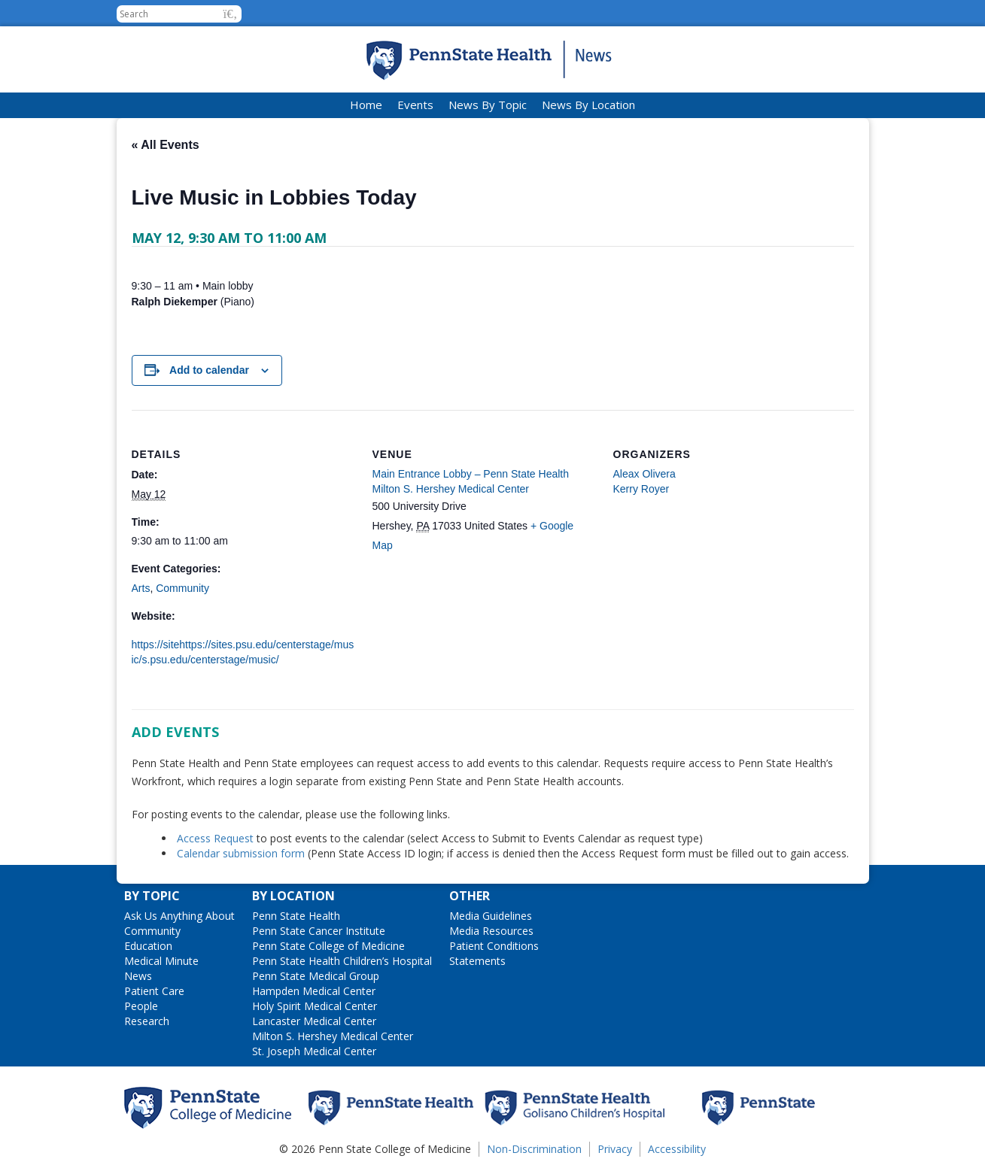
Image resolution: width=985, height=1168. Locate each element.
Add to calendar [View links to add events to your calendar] (209, 370)
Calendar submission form (241, 853)
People (141, 1006)
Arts (141, 588)
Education (148, 946)
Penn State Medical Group (315, 976)
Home (366, 104)
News (138, 976)
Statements (477, 961)
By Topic (152, 895)
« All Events (165, 144)
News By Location (588, 104)
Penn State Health (296, 916)
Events (415, 104)
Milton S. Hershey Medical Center (332, 1036)
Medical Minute (161, 961)
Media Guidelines (490, 916)
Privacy (614, 1149)
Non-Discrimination (534, 1149)
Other (469, 895)
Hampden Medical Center (313, 991)
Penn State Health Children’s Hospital (342, 961)
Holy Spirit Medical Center (314, 1006)
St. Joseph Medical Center (314, 1051)
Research (146, 1021)
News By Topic (487, 104)
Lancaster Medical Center (314, 1021)
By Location (293, 895)
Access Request (217, 838)
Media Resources (491, 931)
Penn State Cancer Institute (318, 931)
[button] (230, 14)
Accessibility (677, 1149)
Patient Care (154, 991)
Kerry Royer (641, 489)
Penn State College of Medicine (328, 946)
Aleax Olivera (644, 474)
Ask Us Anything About (179, 916)
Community (182, 588)
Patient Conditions (494, 946)
